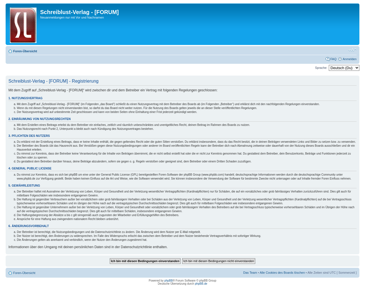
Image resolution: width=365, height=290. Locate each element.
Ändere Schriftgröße (352, 50)
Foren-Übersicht (25, 51)
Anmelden (350, 59)
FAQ (333, 59)
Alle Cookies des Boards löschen (282, 272)
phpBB (168, 280)
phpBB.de (201, 283)
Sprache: (321, 67)
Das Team (250, 272)
